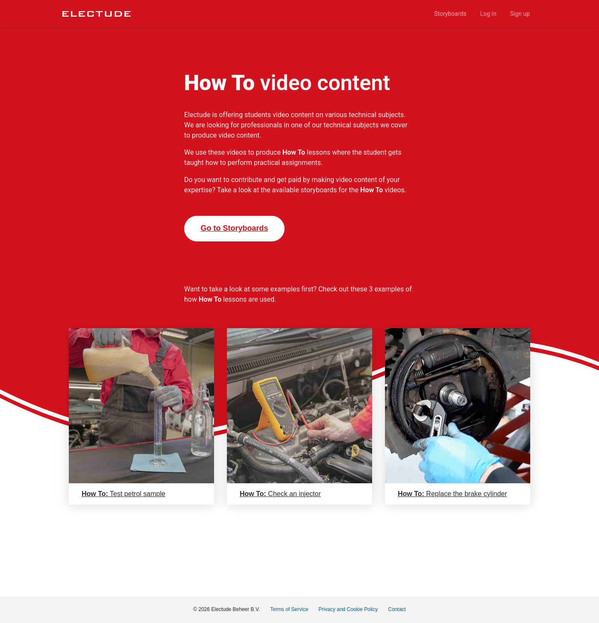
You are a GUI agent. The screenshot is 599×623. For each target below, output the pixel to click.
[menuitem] (450, 13)
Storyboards (450, 13)
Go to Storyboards (234, 228)
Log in (488, 13)
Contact (396, 609)
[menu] (334, 13)
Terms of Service (289, 609)
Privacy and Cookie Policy (348, 609)
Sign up (520, 13)
